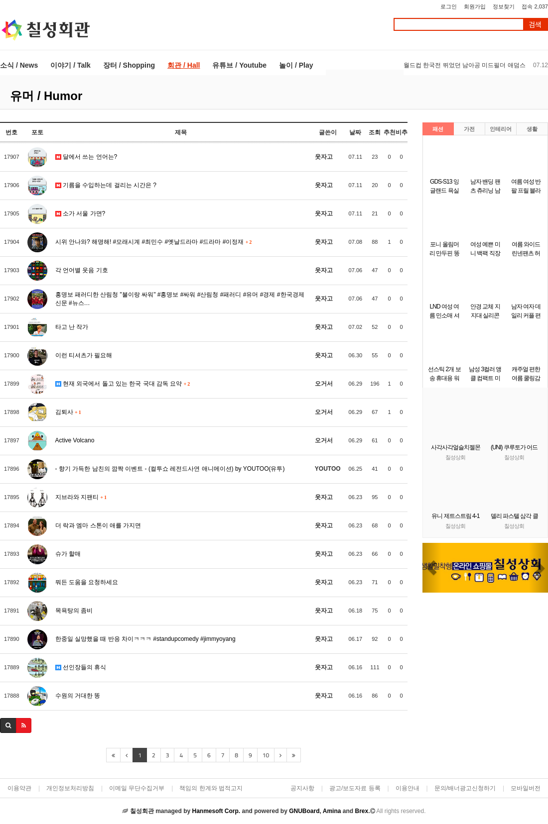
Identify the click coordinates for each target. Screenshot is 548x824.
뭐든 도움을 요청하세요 (87, 582)
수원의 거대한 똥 (78, 695)
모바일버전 (526, 788)
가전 (469, 129)
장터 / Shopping (129, 65)
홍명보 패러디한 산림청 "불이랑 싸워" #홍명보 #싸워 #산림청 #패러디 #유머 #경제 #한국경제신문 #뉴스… (179, 299)
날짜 (355, 132)
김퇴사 (68, 412)
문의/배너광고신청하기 (465, 788)
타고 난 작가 (72, 326)
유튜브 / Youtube (239, 65)
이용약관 (19, 788)
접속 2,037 (535, 6)
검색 (535, 24)
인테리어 (501, 129)
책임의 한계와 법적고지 (211, 788)
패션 (437, 129)
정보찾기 (504, 6)
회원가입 (475, 6)
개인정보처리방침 (70, 788)
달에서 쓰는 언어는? (86, 156)
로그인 (448, 6)
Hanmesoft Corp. (216, 811)
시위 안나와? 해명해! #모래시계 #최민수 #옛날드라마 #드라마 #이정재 (153, 241)
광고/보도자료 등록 (355, 788)
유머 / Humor (46, 96)
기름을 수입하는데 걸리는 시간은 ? (105, 185)
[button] (431, 568)
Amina (332, 811)
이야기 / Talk (70, 65)
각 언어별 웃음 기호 (81, 270)
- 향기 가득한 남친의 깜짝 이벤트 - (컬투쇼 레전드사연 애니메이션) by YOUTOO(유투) (170, 468)
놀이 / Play (296, 65)
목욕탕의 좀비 (74, 610)
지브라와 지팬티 (81, 497)
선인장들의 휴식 (81, 667)
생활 (532, 129)
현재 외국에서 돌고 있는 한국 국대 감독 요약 (122, 383)
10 (266, 755)
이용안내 (407, 788)
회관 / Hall (183, 65)
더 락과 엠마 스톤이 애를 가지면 (98, 525)
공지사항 (302, 788)
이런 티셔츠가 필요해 (84, 355)
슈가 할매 (68, 553)
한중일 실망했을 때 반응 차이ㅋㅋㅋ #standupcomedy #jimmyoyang (145, 638)
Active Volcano (75, 440)
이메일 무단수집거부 (136, 788)
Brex (361, 811)
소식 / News (19, 65)
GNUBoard (304, 811)
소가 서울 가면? (80, 213)
